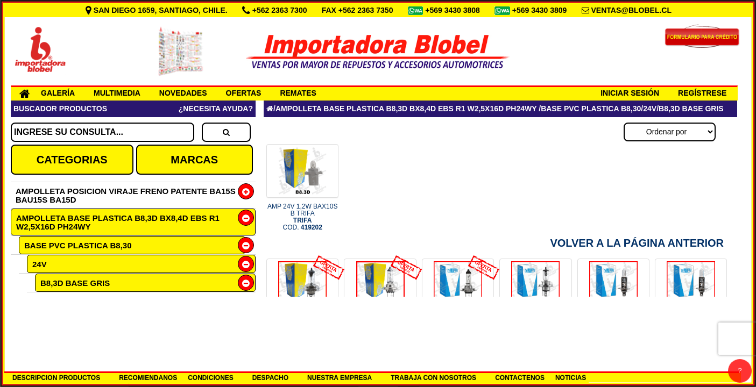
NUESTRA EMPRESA (339, 378)
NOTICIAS (570, 378)
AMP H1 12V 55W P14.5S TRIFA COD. (613, 331)
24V (39, 264)
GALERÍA (58, 93)
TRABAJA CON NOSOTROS (433, 378)
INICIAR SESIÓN (629, 93)
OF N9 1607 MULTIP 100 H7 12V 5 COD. (380, 331)
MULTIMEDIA (117, 93)
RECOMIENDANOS (148, 378)
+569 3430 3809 (540, 10)
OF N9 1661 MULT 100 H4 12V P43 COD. (302, 331)
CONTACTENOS (520, 378)
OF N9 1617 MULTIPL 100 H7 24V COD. (458, 331)
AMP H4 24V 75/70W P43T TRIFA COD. (536, 331)
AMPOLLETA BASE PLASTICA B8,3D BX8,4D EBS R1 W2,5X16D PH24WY (118, 222)
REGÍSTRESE (702, 93)
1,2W (57, 301)
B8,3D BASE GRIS (75, 283)
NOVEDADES (183, 93)
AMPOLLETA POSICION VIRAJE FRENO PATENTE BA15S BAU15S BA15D (126, 195)
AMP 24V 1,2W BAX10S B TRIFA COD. (302, 217)
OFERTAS (244, 93)
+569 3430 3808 (453, 10)
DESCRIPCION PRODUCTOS (56, 378)
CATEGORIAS (72, 160)
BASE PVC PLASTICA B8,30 (78, 245)
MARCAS (194, 160)
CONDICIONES (211, 378)
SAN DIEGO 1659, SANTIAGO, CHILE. (158, 10)
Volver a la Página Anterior (637, 243)
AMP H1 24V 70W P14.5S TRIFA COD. (691, 331)
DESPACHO (270, 378)
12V (39, 319)
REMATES (298, 93)
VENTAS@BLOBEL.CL (631, 10)
